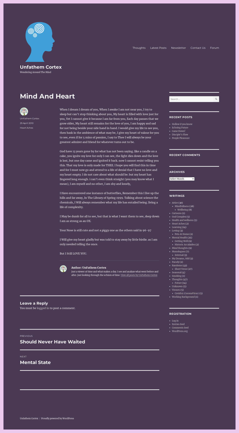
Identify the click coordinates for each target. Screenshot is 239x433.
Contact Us (198, 47)
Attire (175, 202)
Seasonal (176, 272)
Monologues (178, 251)
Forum (214, 47)
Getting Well (181, 241)
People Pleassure (181, 138)
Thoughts (139, 47)
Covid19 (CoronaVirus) (187, 293)
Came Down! (178, 131)
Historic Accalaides (185, 244)
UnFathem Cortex (29, 118)
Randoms (177, 265)
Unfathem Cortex (41, 67)
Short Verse (181, 269)
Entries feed (178, 324)
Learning (177, 227)
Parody (175, 262)
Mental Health (179, 237)
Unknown (177, 286)
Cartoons (177, 213)
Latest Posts (158, 47)
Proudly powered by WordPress (57, 418)
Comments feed (180, 327)
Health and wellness (182, 220)
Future (178, 283)
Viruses (176, 290)
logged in (43, 308)
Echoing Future (180, 127)
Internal (179, 255)
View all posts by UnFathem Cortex (139, 275)
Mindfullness (182, 206)
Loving (175, 230)
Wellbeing (182, 209)
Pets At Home (182, 234)
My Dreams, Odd (180, 258)
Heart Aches (26, 127)
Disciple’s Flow (180, 134)
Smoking (177, 276)
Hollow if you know (182, 124)
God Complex (179, 216)
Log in (175, 320)
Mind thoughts (180, 248)
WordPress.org (180, 331)
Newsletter (178, 47)
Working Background (183, 296)
